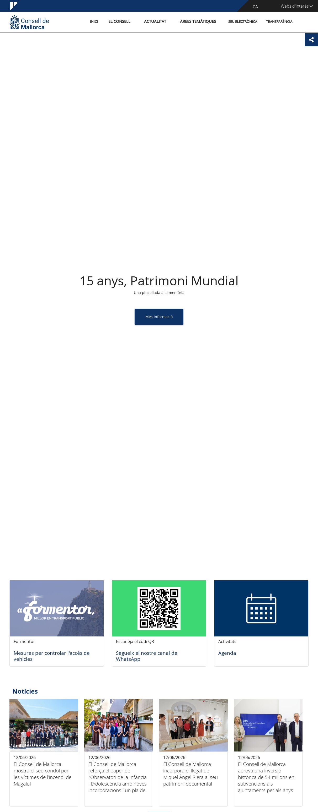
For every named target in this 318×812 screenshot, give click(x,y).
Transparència (279, 22)
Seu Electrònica (242, 22)
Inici (107, 22)
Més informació (159, 316)
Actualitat (161, 22)
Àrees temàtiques (199, 22)
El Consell (129, 22)
